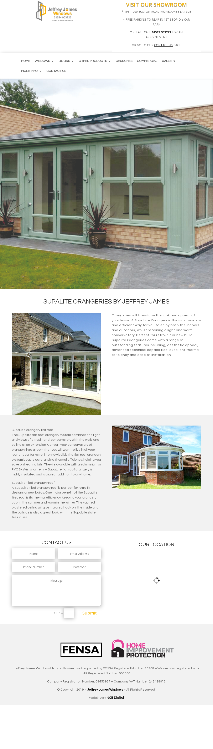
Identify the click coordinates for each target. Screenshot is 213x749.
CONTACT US (163, 45)
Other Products (93, 61)
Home (25, 61)
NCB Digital (115, 697)
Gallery (168, 61)
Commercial (147, 61)
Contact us (56, 71)
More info (29, 71)
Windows (42, 61)
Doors (64, 61)
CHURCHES (124, 61)
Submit (89, 613)
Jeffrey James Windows (105, 689)
